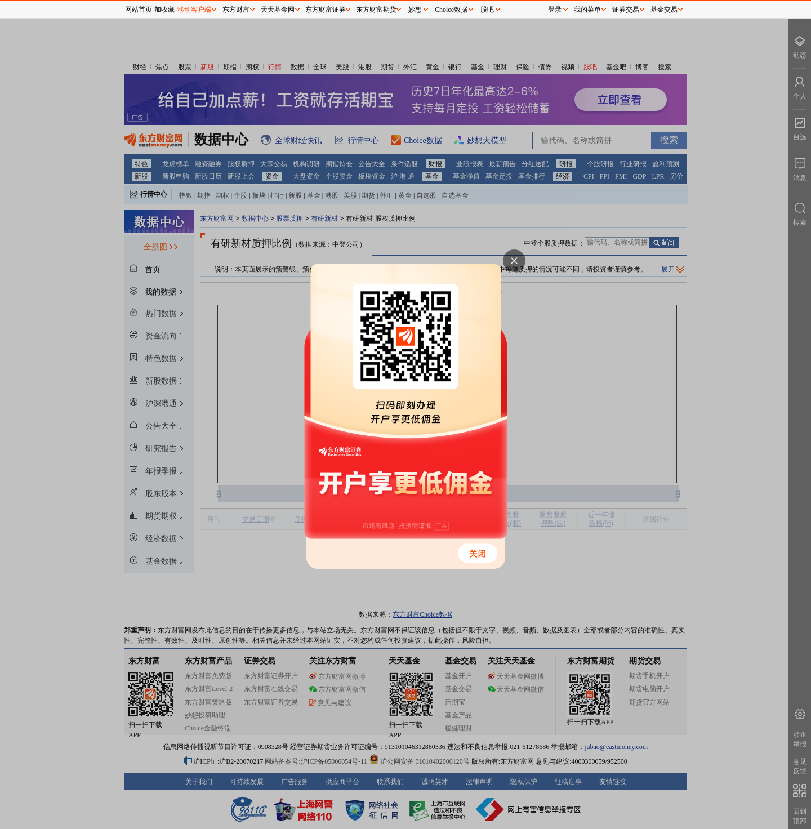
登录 (555, 10)
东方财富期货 (376, 10)
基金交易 (664, 10)
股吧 (487, 10)
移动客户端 (194, 10)
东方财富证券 (325, 10)
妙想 (415, 10)
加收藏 (164, 10)
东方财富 (235, 10)
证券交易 (625, 10)
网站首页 (138, 10)
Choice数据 (451, 10)
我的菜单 (587, 10)
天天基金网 (278, 10)
